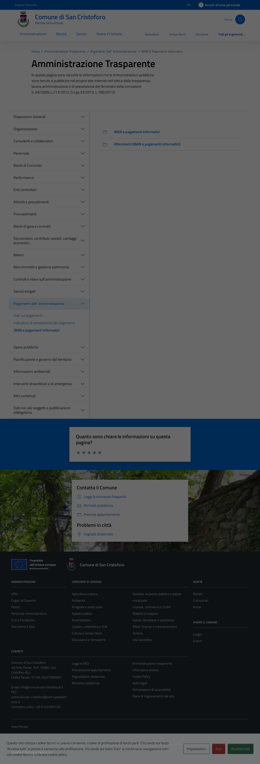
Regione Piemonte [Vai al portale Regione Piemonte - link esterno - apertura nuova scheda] (26, 5)
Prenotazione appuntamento (91, 669)
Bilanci (19, 255)
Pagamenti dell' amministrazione (39, 303)
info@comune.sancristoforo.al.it (41, 687)
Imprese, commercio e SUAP (151, 606)
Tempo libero (177, 34)
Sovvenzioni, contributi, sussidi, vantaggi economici (45, 241)
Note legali (139, 683)
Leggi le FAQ (80, 663)
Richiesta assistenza (85, 683)
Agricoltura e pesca (85, 593)
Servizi (81, 34)
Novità (61, 34)
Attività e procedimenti (31, 202)
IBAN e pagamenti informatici (37, 330)
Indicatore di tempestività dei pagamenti (44, 323)
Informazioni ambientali (32, 371)
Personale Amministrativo (28, 613)
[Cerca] (240, 19)
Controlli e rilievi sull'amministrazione (42, 279)
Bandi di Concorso (28, 165)
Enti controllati (25, 189)
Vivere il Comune (109, 34)
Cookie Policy (141, 676)
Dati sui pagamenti (28, 315)
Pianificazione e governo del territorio (43, 359)
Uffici (14, 593)
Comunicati (200, 600)
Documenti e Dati (23, 626)
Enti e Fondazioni (23, 620)
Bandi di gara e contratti (32, 226)
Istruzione (202, 34)
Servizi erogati (24, 291)
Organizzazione (25, 129)
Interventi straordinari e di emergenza (43, 383)
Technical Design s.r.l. (39, 752)
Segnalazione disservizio (88, 676)
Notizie (197, 593)
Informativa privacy (145, 669)
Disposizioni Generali (30, 116)
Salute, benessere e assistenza (153, 620)
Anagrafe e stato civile (87, 606)
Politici (15, 606)
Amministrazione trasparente (152, 663)
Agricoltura (152, 34)
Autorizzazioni (81, 620)
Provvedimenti (25, 214)
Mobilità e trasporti (145, 613)
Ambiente (78, 600)
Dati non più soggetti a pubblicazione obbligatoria (42, 410)
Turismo (137, 633)
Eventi (197, 640)
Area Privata (19, 726)
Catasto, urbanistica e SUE (90, 626)
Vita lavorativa (142, 639)
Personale (21, 153)
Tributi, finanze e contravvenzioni (154, 626)
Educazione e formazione (89, 639)
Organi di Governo (23, 600)
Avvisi (197, 606)
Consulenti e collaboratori (33, 141)
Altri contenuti (25, 396)
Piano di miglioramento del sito (153, 696)
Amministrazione (33, 34)
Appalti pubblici (82, 613)
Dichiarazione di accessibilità (151, 689)
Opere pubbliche (26, 347)
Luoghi (197, 634)
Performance (24, 177)
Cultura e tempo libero (87, 633)
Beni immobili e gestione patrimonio (41, 267)
